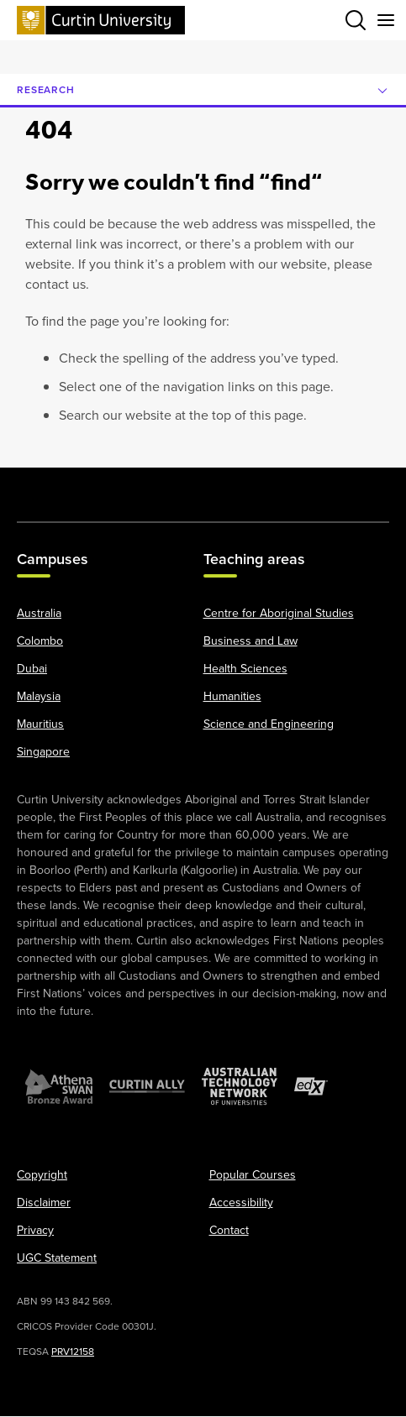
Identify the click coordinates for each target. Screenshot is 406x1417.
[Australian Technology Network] (239, 1087)
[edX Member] (311, 1087)
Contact (229, 1231)
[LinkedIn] (226, 486)
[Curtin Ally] (147, 1087)
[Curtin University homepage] (101, 20)
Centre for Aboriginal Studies (278, 614)
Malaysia (39, 697)
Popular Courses (252, 1175)
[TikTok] (366, 486)
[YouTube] (180, 486)
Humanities (232, 697)
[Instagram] (133, 486)
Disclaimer (44, 1203)
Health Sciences (245, 669)
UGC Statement (57, 1259)
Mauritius (40, 725)
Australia (39, 614)
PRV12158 (72, 1352)
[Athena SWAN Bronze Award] (58, 1087)
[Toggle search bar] (355, 20)
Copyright (42, 1175)
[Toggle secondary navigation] (386, 20)
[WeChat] (319, 486)
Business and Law (250, 642)
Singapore (43, 752)
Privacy (35, 1231)
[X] (86, 486)
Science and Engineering (268, 725)
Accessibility (241, 1203)
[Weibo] (273, 486)
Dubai (32, 669)
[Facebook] (40, 486)
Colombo (40, 642)
